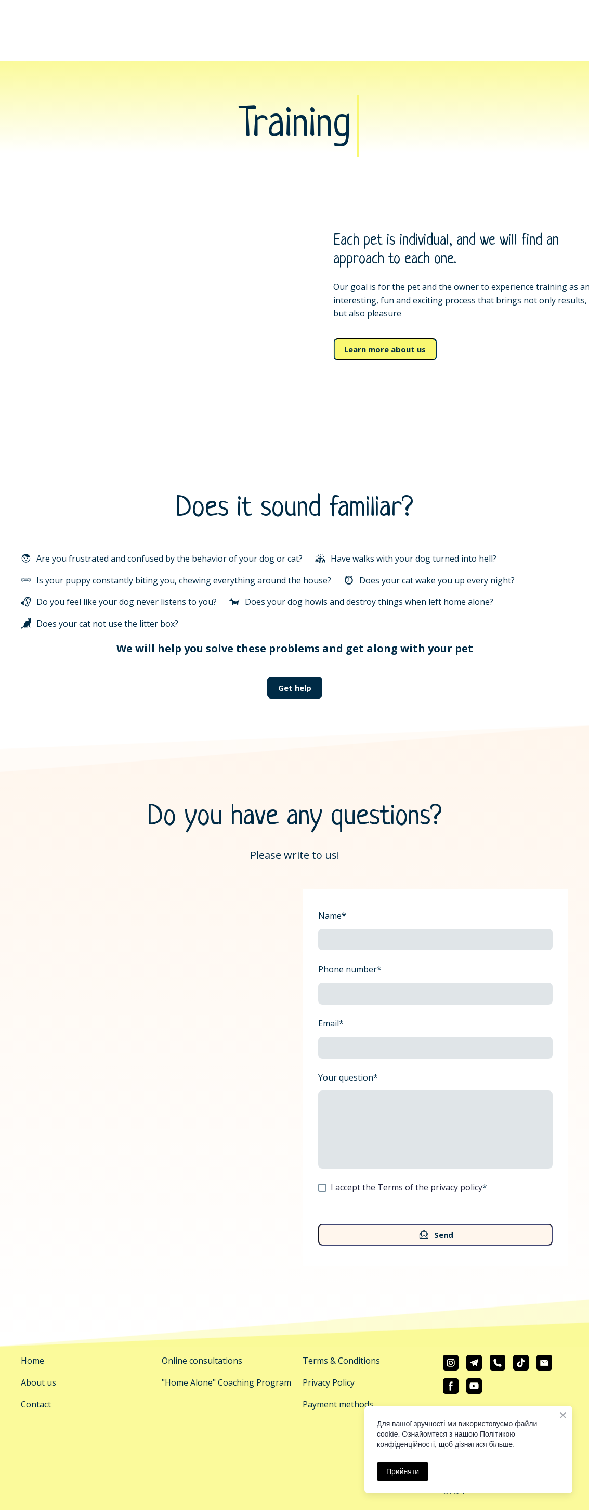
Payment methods (338, 1404)
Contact (36, 1404)
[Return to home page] (294, 17)
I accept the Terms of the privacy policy (406, 1187)
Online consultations (202, 1360)
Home (32, 1360)
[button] (385, 349)
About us (38, 1382)
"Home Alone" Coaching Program (226, 1382)
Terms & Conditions (341, 1360)
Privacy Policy (329, 1382)
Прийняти (402, 1471)
